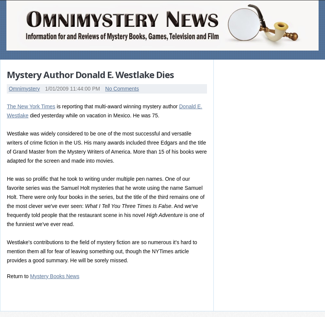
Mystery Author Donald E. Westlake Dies (90, 74)
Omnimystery (24, 89)
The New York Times (31, 106)
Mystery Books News (55, 276)
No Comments (122, 89)
